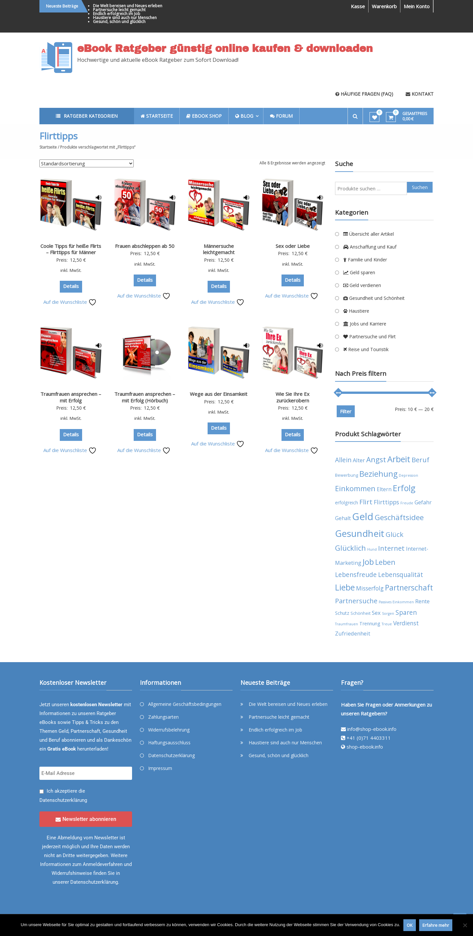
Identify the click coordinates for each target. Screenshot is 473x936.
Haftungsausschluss (169, 742)
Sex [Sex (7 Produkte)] (376, 612)
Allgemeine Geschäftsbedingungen (184, 704)
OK (410, 925)
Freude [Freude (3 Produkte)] (406, 503)
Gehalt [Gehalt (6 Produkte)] (343, 518)
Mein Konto (417, 6)
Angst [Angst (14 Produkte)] (376, 459)
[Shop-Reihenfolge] (86, 163)
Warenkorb (384, 6)
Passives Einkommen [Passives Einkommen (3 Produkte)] (396, 602)
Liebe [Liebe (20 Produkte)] (345, 587)
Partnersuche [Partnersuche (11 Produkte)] (356, 600)
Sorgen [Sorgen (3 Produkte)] (388, 613)
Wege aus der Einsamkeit (218, 394)
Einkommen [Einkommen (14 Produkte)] (355, 488)
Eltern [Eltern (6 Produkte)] (384, 489)
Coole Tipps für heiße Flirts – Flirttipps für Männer (70, 249)
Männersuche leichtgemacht (219, 249)
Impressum (160, 768)
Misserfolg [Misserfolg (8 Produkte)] (370, 588)
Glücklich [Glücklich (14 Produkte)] (350, 548)
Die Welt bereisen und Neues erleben (127, 6)
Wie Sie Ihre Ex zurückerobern (292, 397)
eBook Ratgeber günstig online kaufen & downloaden (225, 48)
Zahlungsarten (163, 717)
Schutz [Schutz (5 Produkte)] (342, 613)
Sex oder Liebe (293, 246)
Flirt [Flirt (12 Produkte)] (365, 501)
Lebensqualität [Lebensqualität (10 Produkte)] (400, 574)
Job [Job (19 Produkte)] (368, 561)
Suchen (420, 187)
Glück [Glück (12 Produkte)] (394, 534)
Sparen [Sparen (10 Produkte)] (406, 612)
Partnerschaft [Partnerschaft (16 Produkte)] (409, 588)
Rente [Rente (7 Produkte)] (422, 601)
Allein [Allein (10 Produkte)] (343, 459)
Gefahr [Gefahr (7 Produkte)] (423, 502)
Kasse (358, 6)
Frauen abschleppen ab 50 (144, 246)
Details (71, 286)
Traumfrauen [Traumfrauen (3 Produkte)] (346, 624)
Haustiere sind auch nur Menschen (125, 17)
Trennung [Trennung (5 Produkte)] (369, 623)
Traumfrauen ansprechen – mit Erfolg (70, 397)
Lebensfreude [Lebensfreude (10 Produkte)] (356, 574)
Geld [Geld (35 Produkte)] (362, 516)
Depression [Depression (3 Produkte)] (408, 475)
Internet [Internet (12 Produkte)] (391, 548)
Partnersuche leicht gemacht (119, 9)
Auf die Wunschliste (70, 302)
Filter (345, 411)
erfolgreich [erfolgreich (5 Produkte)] (346, 502)
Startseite (48, 147)
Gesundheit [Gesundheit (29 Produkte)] (359, 533)
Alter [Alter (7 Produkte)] (359, 460)
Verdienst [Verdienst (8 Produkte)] (406, 623)
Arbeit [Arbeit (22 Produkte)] (398, 459)
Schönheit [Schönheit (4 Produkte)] (360, 613)
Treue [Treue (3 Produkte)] (387, 624)
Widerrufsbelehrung (169, 730)
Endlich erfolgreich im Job (116, 13)
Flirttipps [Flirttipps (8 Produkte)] (386, 502)
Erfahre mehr (435, 925)
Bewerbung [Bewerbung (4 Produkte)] (346, 475)
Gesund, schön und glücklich (119, 21)
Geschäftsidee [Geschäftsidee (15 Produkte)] (399, 517)
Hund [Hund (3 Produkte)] (372, 549)
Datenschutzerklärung (63, 800)
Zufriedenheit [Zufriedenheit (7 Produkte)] (352, 633)
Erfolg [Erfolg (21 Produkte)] (404, 487)
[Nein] (465, 925)
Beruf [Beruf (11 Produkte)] (420, 459)
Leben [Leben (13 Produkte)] (385, 562)
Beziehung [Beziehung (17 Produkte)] (378, 473)
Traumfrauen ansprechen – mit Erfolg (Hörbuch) (144, 397)
